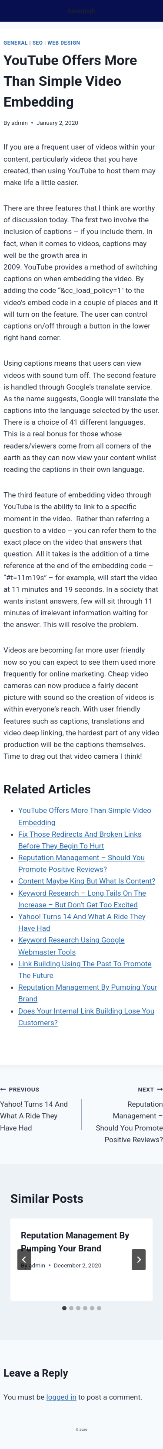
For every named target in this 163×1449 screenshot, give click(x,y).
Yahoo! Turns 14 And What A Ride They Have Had (37, 1107)
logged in (62, 1397)
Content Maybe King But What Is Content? (86, 881)
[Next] (139, 1259)
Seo (38, 43)
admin (19, 122)
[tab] (64, 1308)
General (15, 43)
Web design (63, 43)
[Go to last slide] (24, 1259)
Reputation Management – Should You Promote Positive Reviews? (126, 1113)
